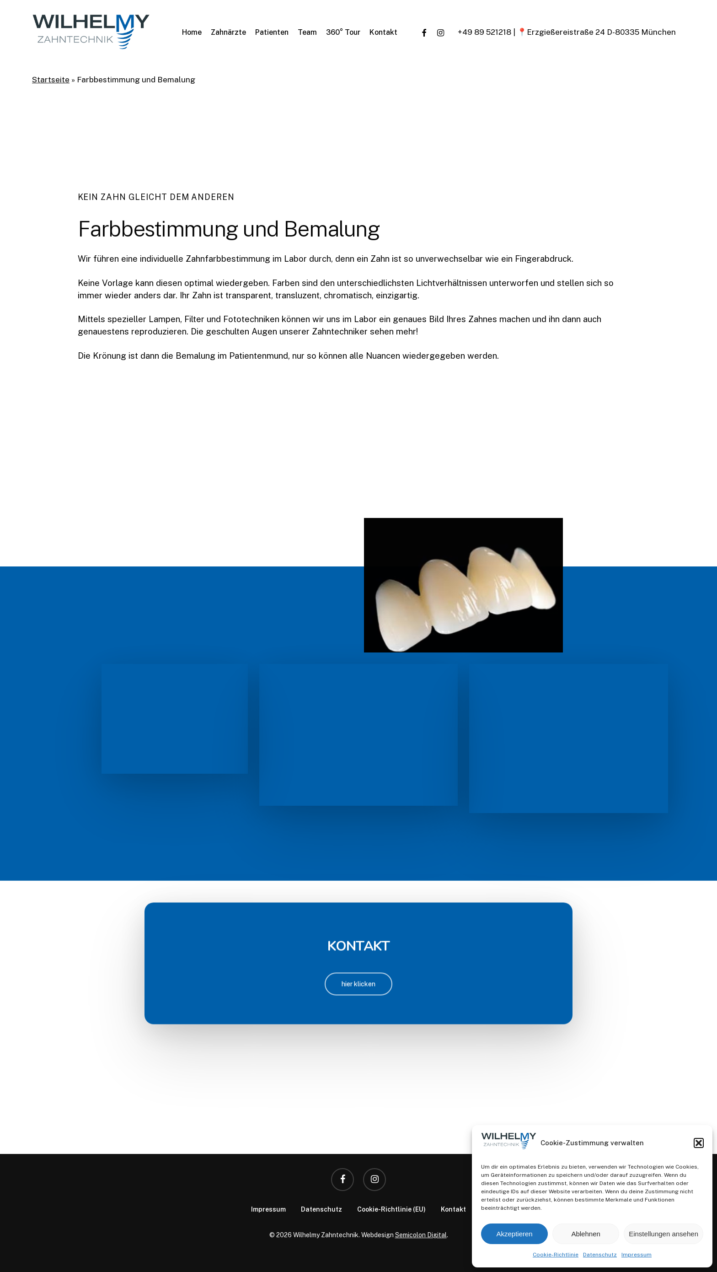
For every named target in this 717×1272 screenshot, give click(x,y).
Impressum (636, 1254)
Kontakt (453, 1209)
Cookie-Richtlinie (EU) (391, 1209)
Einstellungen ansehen (663, 1234)
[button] (698, 1143)
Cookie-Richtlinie (555, 1254)
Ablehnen (585, 1234)
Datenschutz (600, 1254)
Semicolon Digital (421, 1235)
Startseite (51, 79)
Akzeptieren (514, 1234)
